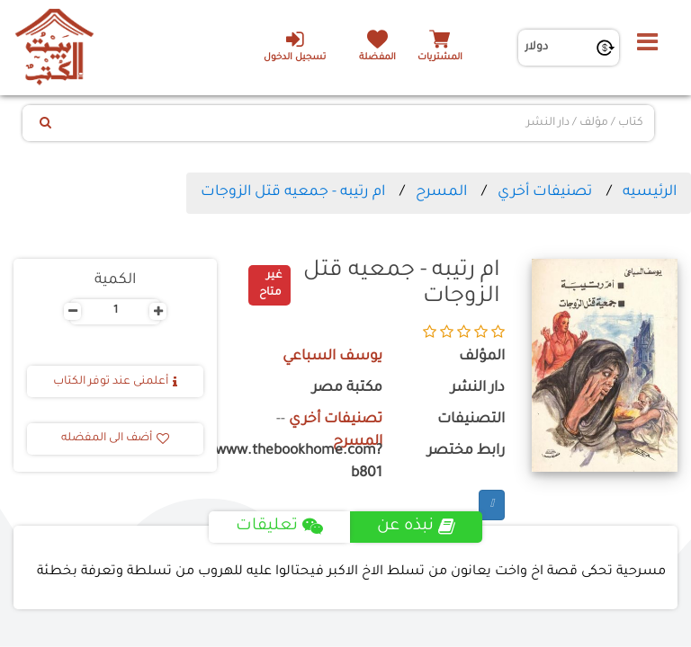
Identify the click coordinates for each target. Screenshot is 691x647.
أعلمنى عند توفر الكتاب (115, 382)
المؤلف (482, 357)
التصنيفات (471, 420)
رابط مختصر (466, 451)
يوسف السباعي (332, 357)
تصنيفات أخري (545, 192)
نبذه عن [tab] (416, 527)
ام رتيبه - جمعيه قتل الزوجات (293, 192)
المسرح (441, 192)
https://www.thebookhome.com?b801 (313, 463)
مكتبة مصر (347, 388)
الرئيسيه (650, 192)
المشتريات (439, 58)
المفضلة (377, 58)
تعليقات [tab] (279, 527)
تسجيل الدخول (295, 46)
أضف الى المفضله (115, 438)
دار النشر (478, 388)
